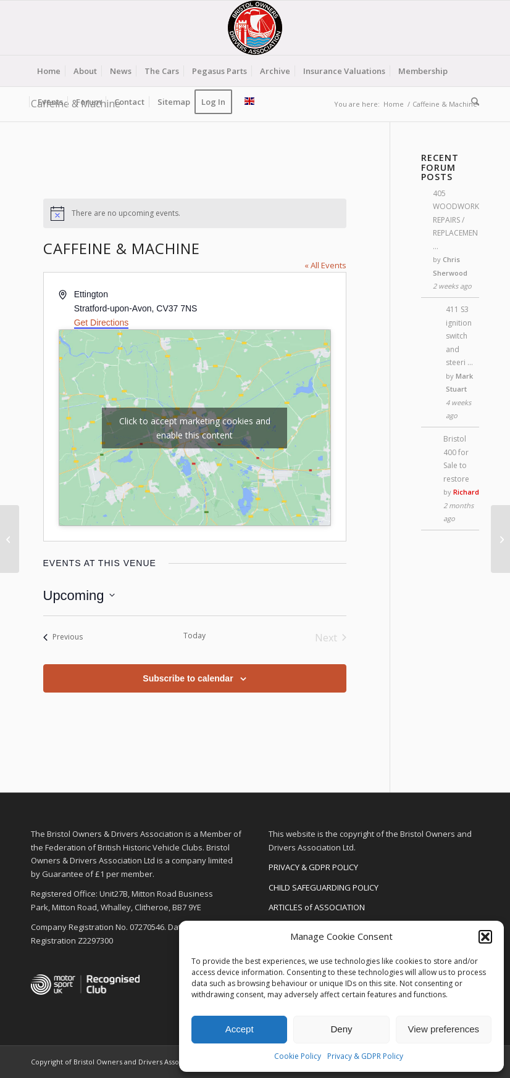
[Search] (472, 101)
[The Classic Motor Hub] (9, 539)
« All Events (325, 265)
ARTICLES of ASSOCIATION (317, 907)
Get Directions (101, 322)
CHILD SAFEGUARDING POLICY (323, 887)
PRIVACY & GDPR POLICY (313, 867)
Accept (239, 1029)
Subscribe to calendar (188, 678)
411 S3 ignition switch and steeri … (459, 336)
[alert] (195, 213)
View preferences (444, 1029)
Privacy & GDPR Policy (365, 1056)
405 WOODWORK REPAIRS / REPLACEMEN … (456, 220)
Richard (466, 491)
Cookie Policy (297, 1056)
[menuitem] (49, 71)
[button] (485, 937)
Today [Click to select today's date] (194, 636)
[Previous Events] (63, 637)
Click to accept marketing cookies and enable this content (194, 428)
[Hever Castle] (500, 539)
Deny (341, 1029)
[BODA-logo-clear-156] (255, 28)
